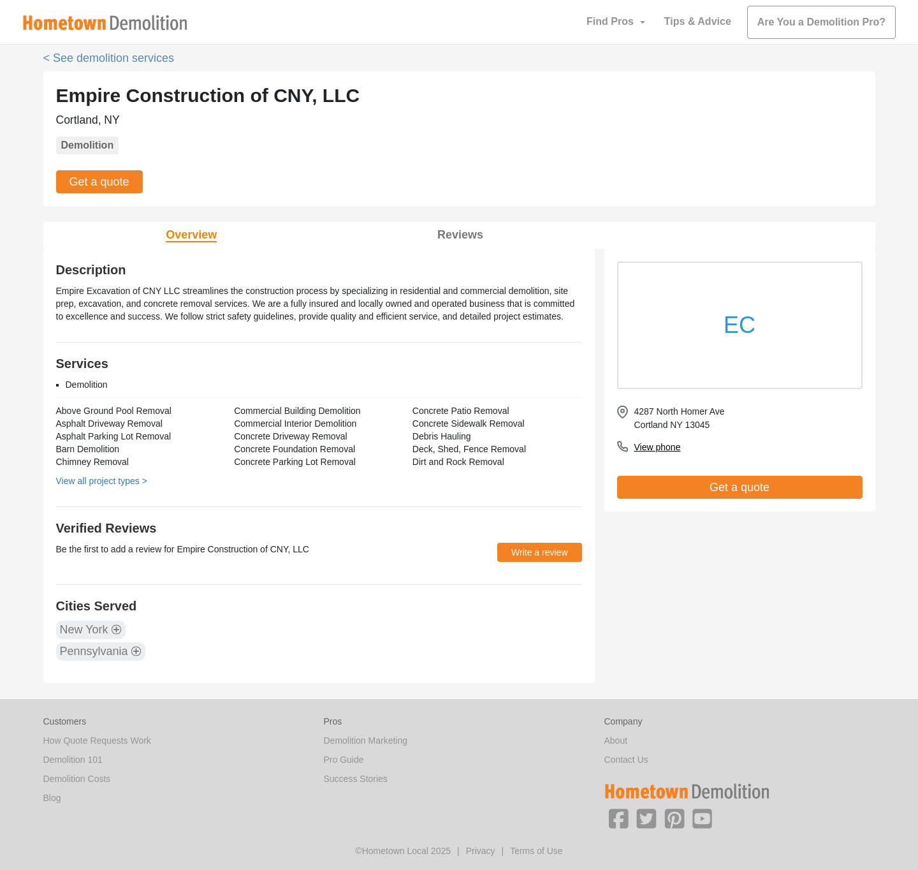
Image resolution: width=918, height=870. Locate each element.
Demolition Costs (77, 779)
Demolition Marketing (366, 740)
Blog (52, 798)
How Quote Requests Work (97, 740)
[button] (618, 818)
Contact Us (626, 760)
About (616, 740)
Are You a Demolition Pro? (821, 22)
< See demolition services (109, 58)
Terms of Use (536, 851)
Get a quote (99, 181)
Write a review (539, 552)
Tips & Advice (697, 21)
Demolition (87, 145)
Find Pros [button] (610, 21)
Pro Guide (344, 760)
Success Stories (356, 779)
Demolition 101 (73, 760)
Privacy (480, 851)
